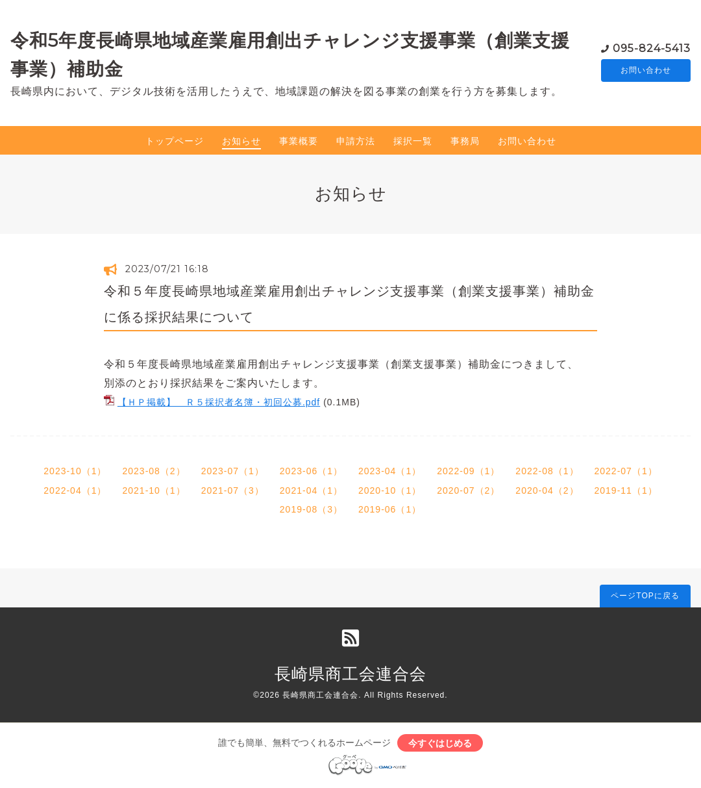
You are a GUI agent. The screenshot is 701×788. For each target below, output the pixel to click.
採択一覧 (412, 141)
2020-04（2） (546, 490)
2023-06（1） (311, 471)
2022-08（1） (546, 471)
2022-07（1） (626, 471)
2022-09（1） (468, 471)
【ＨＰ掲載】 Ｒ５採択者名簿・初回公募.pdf (218, 402)
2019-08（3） (311, 509)
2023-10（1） (74, 471)
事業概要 (298, 141)
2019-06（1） (389, 509)
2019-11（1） (626, 490)
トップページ (174, 141)
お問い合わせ (646, 71)
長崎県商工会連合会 (350, 674)
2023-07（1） (232, 471)
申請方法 (355, 141)
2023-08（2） (153, 471)
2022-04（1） (74, 490)
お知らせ (241, 141)
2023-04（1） (389, 471)
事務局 (465, 141)
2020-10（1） (389, 490)
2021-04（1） (311, 490)
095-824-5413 (652, 48)
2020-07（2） (468, 490)
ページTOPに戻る (645, 595)
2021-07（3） (232, 490)
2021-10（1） (153, 490)
